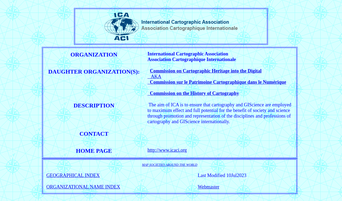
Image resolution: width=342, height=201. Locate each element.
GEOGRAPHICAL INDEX (73, 175)
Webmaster (208, 187)
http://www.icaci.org (167, 150)
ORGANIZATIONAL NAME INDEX (83, 187)
